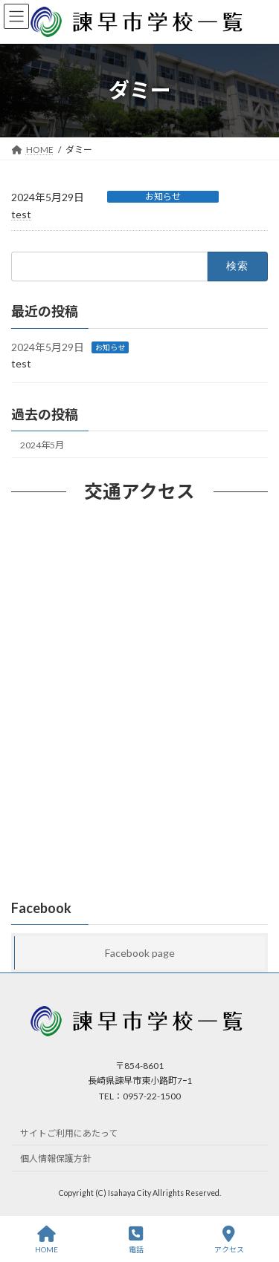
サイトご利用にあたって (69, 1133)
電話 (136, 1240)
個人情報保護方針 (56, 1159)
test (21, 214)
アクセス (229, 1240)
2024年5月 (42, 445)
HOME (46, 1240)
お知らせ (163, 196)
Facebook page (140, 952)
